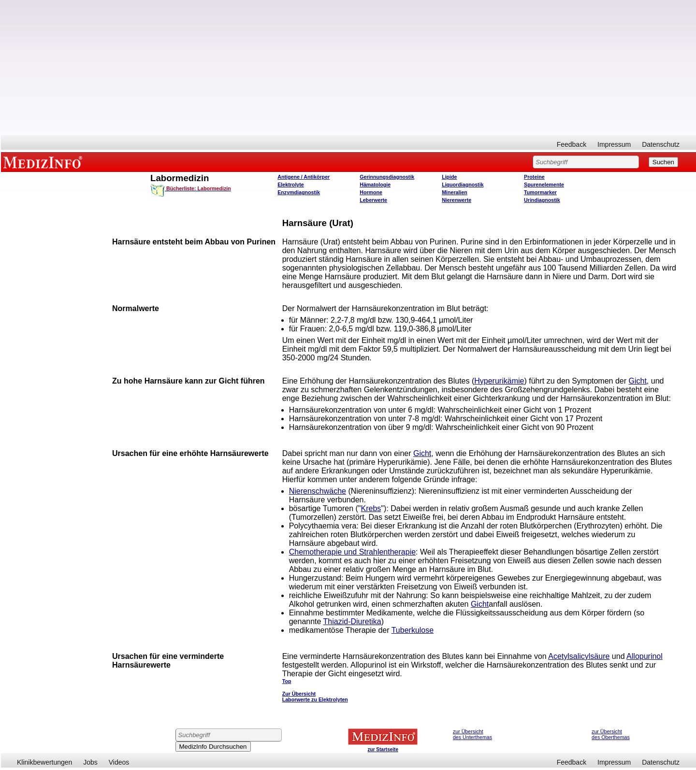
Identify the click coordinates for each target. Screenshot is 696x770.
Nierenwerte (456, 200)
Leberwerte (373, 200)
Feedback (571, 144)
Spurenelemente (544, 184)
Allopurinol (644, 656)
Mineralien (454, 192)
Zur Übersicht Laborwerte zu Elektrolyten (315, 696)
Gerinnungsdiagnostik (387, 177)
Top (286, 681)
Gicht (638, 381)
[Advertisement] (348, 67)
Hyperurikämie (499, 381)
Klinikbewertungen (44, 762)
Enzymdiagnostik (298, 192)
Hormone (371, 192)
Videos (119, 762)
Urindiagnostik (542, 200)
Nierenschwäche (317, 491)
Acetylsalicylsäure (578, 656)
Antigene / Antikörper (303, 177)
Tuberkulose (413, 630)
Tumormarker (540, 192)
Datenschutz (661, 144)
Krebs (371, 508)
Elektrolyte (290, 184)
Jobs (90, 762)
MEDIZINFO (44, 161)
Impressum (614, 144)
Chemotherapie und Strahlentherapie (352, 552)
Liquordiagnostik (462, 184)
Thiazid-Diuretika (352, 621)
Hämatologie (375, 184)
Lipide (449, 177)
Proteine (534, 177)
